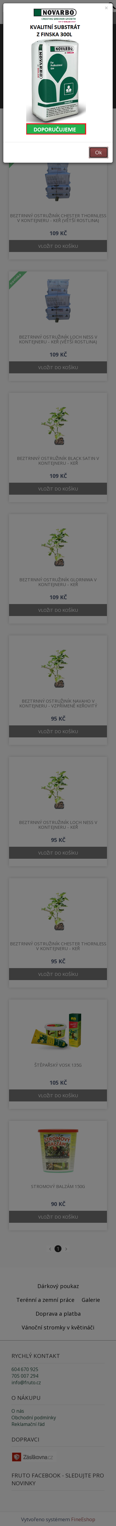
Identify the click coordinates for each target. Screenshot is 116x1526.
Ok (98, 152)
